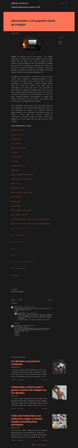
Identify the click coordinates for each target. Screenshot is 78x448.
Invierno (13, 248)
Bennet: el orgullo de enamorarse (18, 268)
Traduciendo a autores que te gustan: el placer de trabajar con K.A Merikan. (28, 389)
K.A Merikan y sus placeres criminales (25, 363)
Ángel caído (15, 170)
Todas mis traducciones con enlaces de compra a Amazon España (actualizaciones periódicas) (26, 420)
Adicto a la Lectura (18, 306)
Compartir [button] (60, 37)
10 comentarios (20, 408)
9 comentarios (20, 379)
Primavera (13, 255)
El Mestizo (14, 152)
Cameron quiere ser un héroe (17, 241)
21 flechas (14, 161)
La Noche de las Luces (18, 165)
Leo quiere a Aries (17, 134)
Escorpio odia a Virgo (18, 148)
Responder (17, 323)
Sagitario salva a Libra (16, 228)
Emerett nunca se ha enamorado (17, 235)
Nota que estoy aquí (17, 130)
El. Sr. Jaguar (16, 143)
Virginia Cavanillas (19, 3)
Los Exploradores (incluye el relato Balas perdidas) (22, 261)
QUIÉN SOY (60, 43)
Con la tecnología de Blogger (39, 444)
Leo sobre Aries (16, 139)
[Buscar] (61, 3)
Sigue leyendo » (45, 379)
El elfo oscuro (16, 157)
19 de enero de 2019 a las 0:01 (31, 313)
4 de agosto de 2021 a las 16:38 (29, 325)
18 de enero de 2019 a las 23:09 (29, 306)
